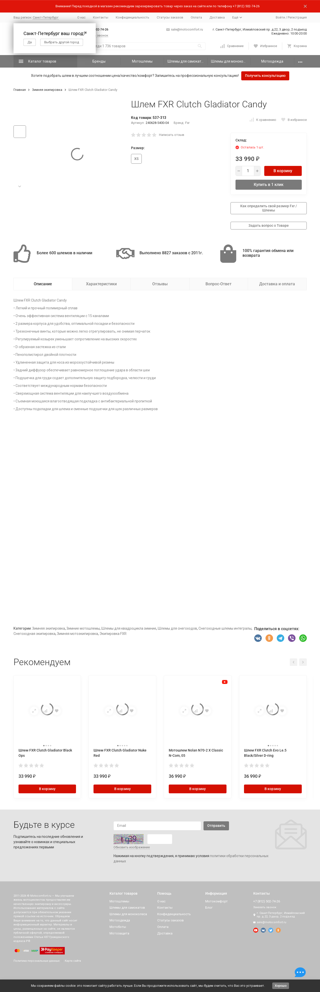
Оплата (196, 17)
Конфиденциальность (132, 17)
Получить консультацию (265, 76)
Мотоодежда (272, 61)
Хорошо (280, 985)
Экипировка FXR (113, 634)
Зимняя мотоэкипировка (77, 634)
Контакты (100, 17)
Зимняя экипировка (47, 90)
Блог (208, 907)
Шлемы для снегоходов (177, 628)
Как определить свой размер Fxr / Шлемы (268, 208)
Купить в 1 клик (269, 184)
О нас (81, 17)
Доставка (217, 17)
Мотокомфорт (216, 901)
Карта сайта (73, 960)
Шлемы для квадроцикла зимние (128, 628)
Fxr (187, 123)
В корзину (283, 170)
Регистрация (297, 17)
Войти (280, 17)
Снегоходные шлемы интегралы (225, 628)
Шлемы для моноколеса (231, 61)
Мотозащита (119, 933)
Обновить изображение (132, 847)
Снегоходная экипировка (35, 634)
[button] (20, 186)
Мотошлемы (142, 61)
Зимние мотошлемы (83, 628)
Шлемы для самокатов (186, 61)
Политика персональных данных (37, 960)
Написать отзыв (171, 135)
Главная (20, 90)
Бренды (99, 61)
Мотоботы (118, 927)
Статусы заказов (170, 17)
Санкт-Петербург (45, 17)
